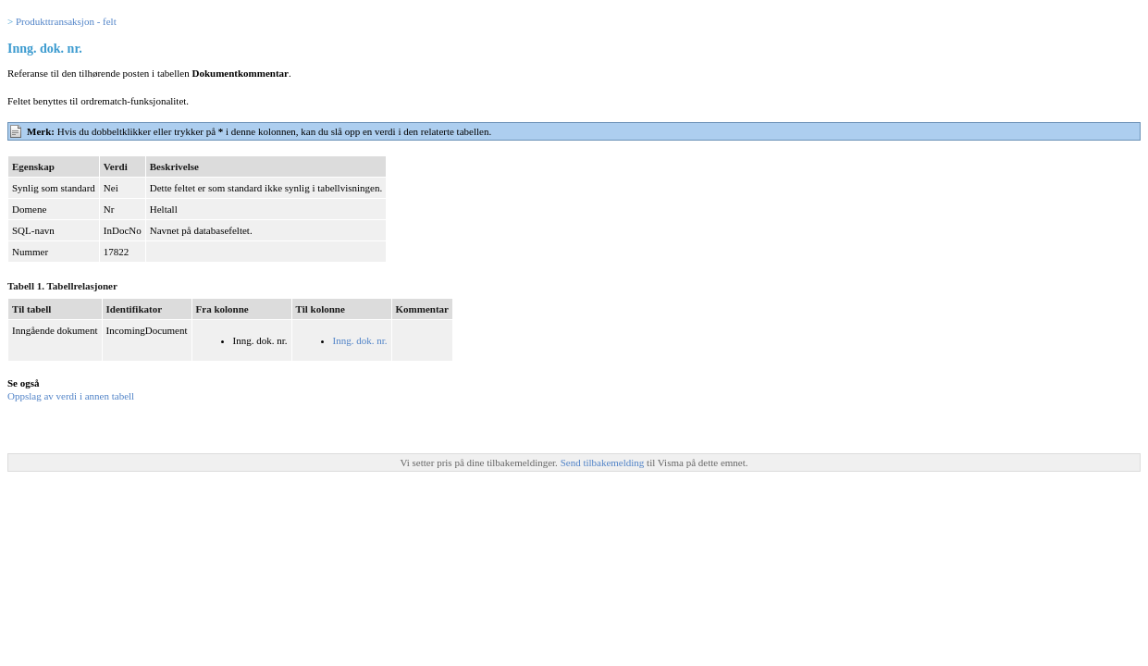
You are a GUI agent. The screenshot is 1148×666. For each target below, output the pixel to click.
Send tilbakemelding (604, 462)
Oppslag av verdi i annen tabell (70, 395)
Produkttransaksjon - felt (66, 21)
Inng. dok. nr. (360, 340)
